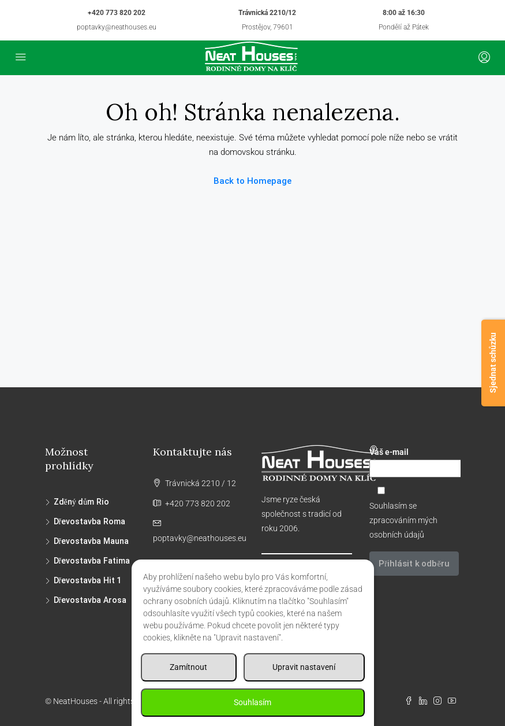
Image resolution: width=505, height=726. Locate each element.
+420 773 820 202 (116, 13)
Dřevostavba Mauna (91, 541)
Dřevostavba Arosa (90, 600)
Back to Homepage (252, 181)
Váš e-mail (415, 462)
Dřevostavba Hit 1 (88, 580)
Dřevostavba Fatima (92, 560)
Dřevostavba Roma (89, 521)
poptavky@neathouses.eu (116, 27)
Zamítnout (188, 667)
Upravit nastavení (303, 667)
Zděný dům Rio (81, 501)
